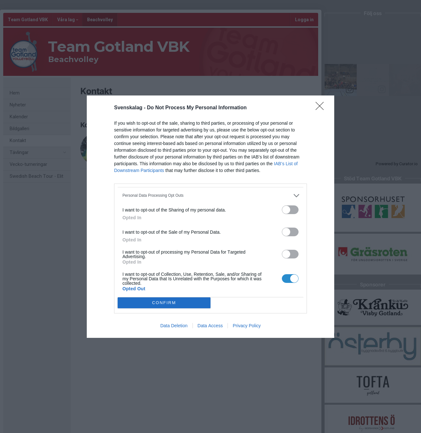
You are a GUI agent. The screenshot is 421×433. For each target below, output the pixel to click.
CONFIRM (164, 302)
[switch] (290, 209)
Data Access (210, 325)
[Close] (322, 108)
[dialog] (210, 216)
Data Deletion (174, 325)
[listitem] (210, 195)
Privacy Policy (247, 325)
